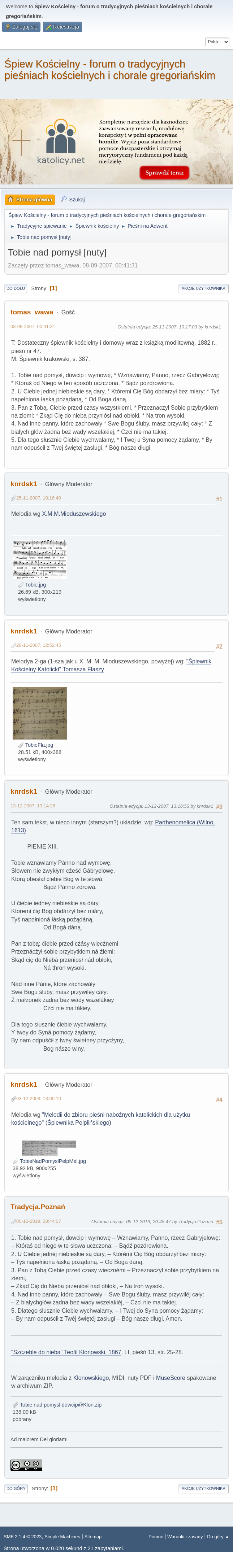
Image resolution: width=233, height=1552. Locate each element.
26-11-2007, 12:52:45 (38, 645)
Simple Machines (62, 1536)
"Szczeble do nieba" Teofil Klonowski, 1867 (66, 1352)
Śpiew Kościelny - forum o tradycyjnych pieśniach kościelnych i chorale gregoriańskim (109, 69)
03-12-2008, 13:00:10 (38, 1098)
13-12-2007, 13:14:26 (32, 805)
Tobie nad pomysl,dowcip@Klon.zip (57, 1405)
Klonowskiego (91, 1378)
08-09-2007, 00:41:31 (32, 326)
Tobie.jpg (32, 585)
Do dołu (16, 288)
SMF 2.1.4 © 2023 (23, 1536)
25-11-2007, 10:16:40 (38, 498)
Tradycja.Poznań (37, 1207)
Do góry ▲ (218, 1536)
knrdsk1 (23, 484)
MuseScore (170, 1378)
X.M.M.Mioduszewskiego (74, 514)
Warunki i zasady (185, 1536)
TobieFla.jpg (35, 745)
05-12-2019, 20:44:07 (38, 1221)
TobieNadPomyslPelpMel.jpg (49, 1161)
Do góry (16, 1488)
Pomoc (155, 1536)
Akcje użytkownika (203, 288)
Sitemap (93, 1536)
